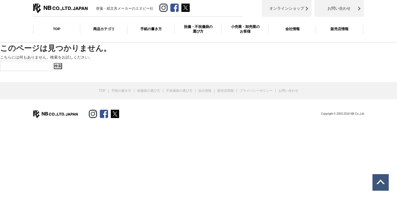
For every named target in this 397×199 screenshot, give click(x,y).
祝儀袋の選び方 (148, 91)
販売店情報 (339, 29)
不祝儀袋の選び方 (179, 91)
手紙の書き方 (151, 29)
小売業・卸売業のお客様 (245, 29)
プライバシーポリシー (256, 91)
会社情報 (292, 29)
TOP (56, 29)
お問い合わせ (288, 91)
